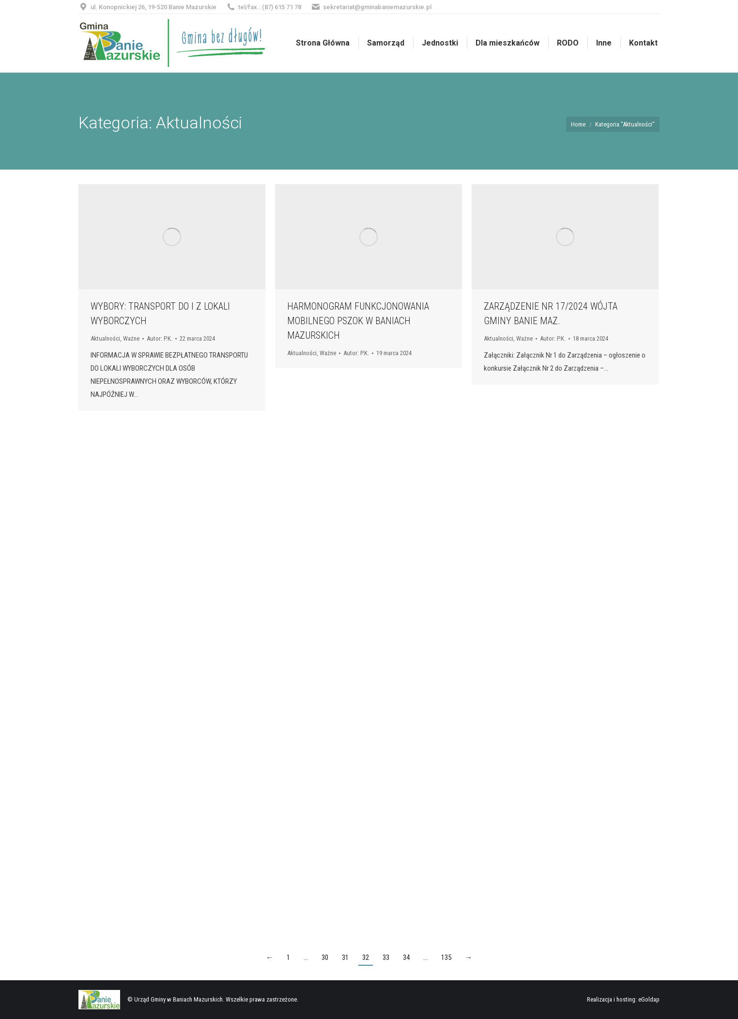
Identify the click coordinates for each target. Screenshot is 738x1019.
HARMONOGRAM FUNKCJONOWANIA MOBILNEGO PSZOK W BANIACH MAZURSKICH (358, 320)
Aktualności (105, 338)
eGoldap (649, 999)
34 (406, 957)
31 (345, 957)
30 (325, 957)
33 (386, 957)
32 (365, 957)
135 (446, 957)
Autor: (159, 338)
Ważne (131, 338)
